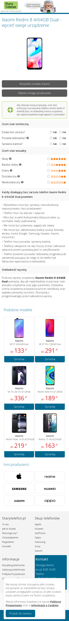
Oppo (38, 537)
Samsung (40, 542)
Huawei (39, 528)
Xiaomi (38, 550)
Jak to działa (9, 528)
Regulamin (8, 542)
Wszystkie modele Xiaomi (35, 84)
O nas (5, 524)
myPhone (40, 533)
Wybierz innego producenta (34, 93)
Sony (37, 546)
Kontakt (6, 546)
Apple (38, 524)
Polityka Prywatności (13, 574)
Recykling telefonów (13, 565)
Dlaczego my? (9, 533)
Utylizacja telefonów (13, 569)
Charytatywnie (10, 537)
